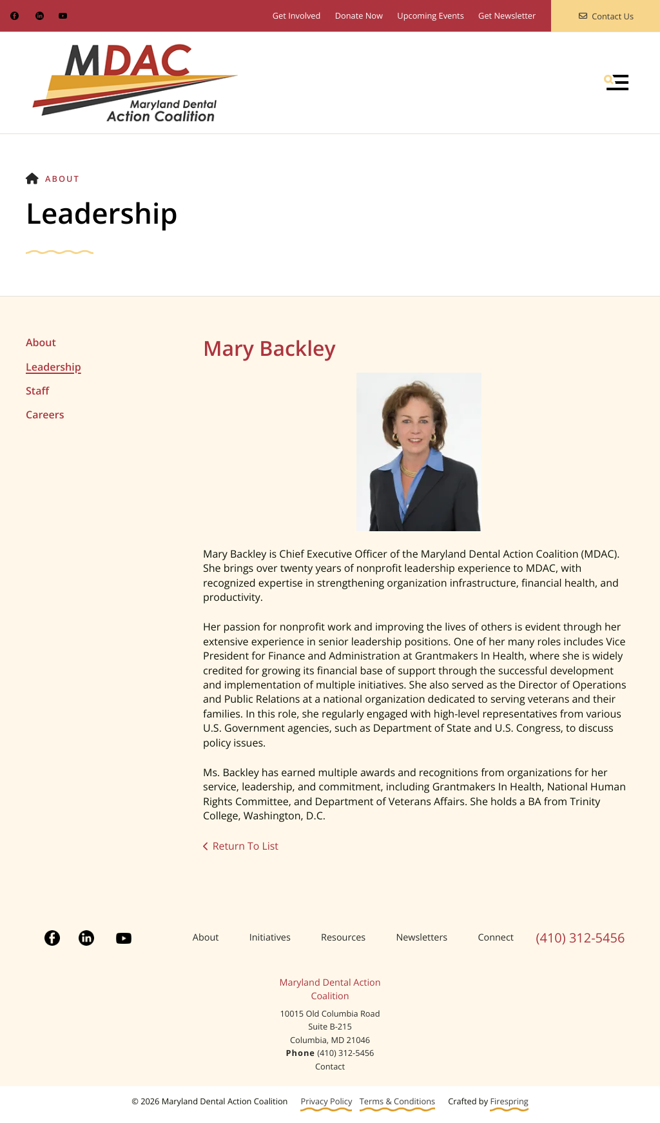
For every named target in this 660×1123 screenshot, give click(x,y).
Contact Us (606, 16)
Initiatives (270, 938)
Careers (45, 414)
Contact (330, 1066)
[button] (616, 82)
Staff (37, 391)
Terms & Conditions (397, 1101)
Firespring (509, 1101)
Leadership (53, 367)
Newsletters (421, 938)
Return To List (246, 846)
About (62, 178)
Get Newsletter (507, 15)
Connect (495, 938)
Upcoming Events (430, 15)
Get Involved (297, 15)
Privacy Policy (326, 1101)
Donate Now (359, 15)
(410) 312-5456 (580, 937)
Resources (343, 938)
